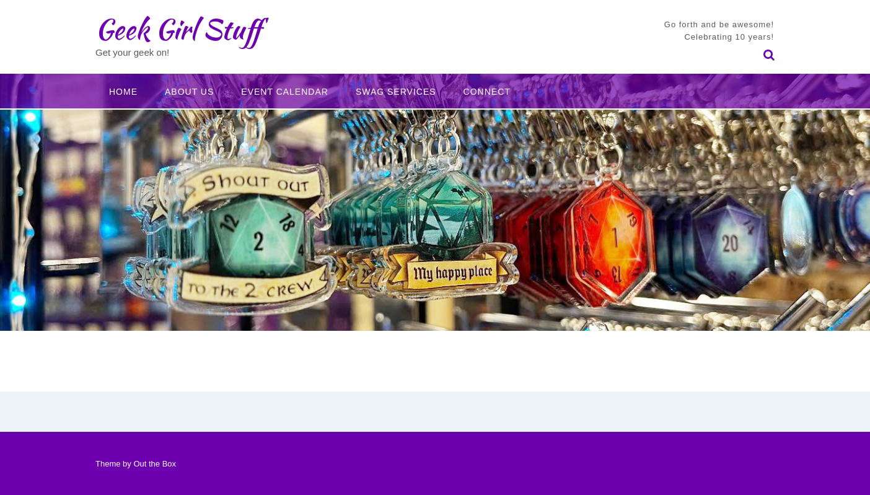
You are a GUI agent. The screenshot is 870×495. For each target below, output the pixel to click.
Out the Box (154, 463)
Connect (487, 92)
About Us (189, 92)
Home (123, 92)
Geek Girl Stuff (178, 29)
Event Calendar (284, 92)
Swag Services (396, 92)
